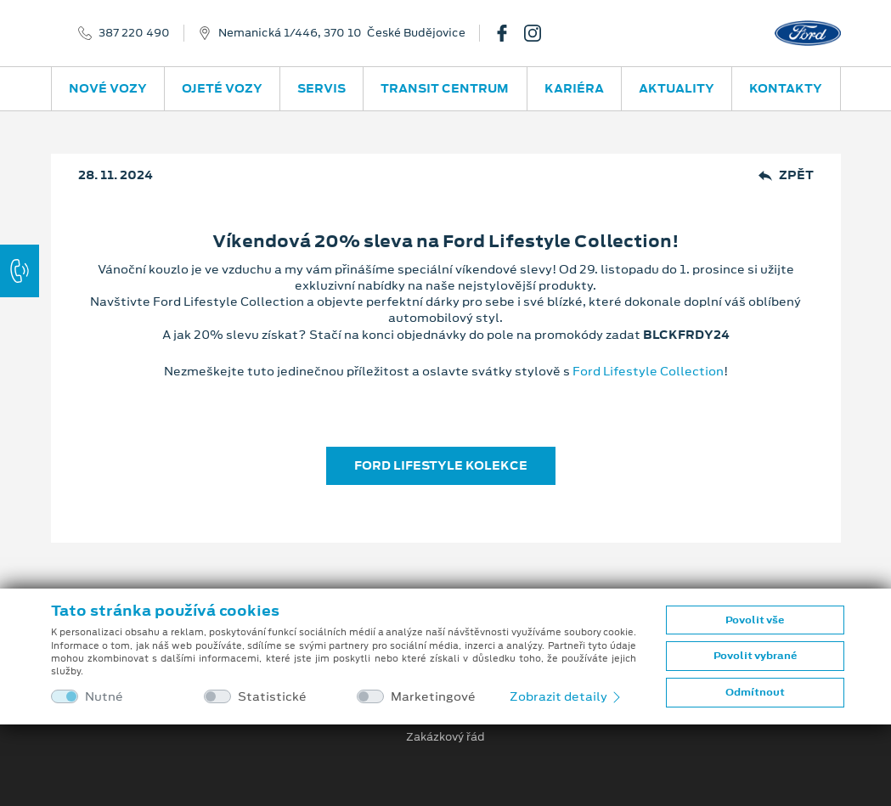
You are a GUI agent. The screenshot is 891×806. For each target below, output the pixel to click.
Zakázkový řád (445, 737)
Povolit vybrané (755, 655)
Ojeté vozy (222, 88)
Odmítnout (755, 692)
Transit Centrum (445, 88)
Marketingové (433, 697)
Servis (321, 88)
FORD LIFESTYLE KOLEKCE (440, 465)
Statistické (272, 697)
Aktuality (676, 88)
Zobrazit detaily (566, 696)
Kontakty (785, 88)
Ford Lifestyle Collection (648, 371)
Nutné (104, 697)
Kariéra (574, 88)
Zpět (786, 175)
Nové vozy (108, 88)
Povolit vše (754, 620)
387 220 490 (134, 33)
